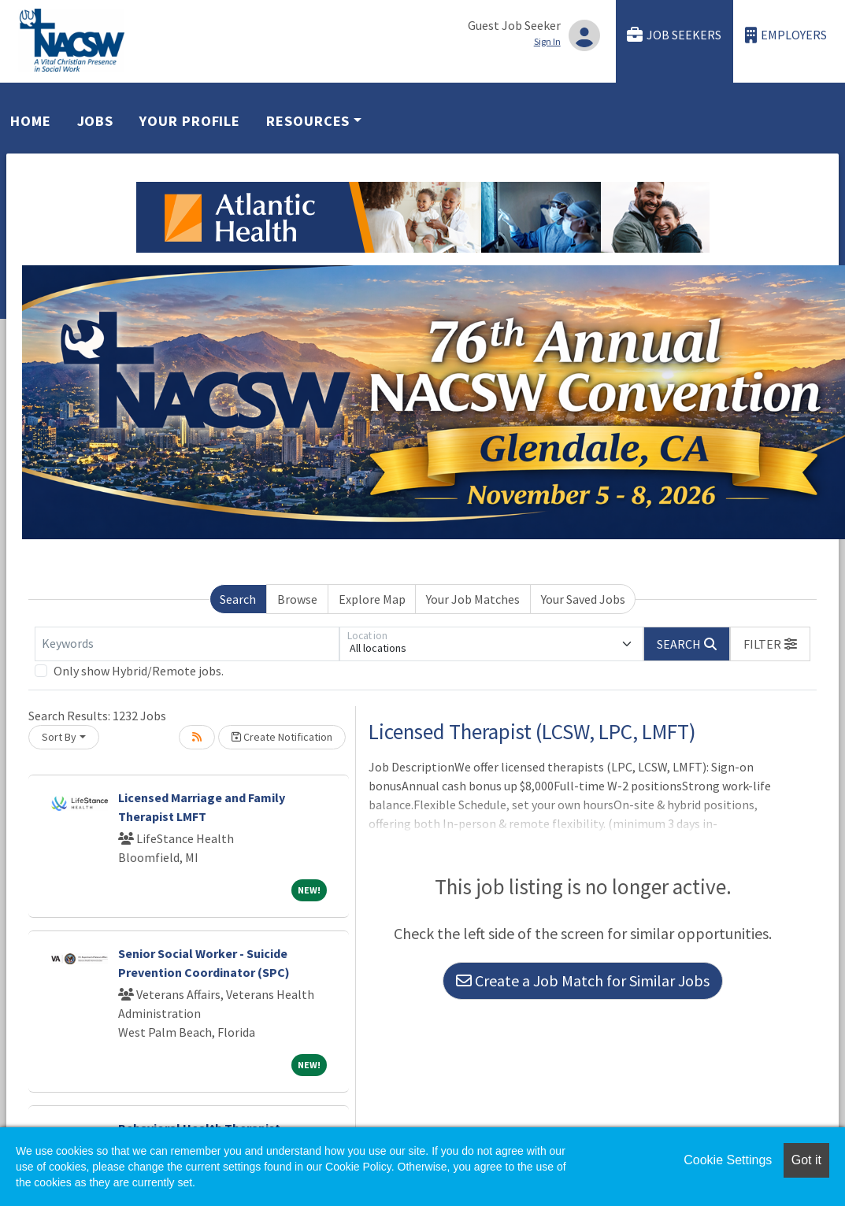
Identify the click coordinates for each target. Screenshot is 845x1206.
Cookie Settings (728, 1160)
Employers (786, 35)
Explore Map (372, 599)
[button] (770, 644)
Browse (297, 599)
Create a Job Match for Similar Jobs (583, 980)
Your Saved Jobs (583, 599)
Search (238, 599)
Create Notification (282, 737)
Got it (806, 1160)
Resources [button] (308, 121)
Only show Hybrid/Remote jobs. (139, 671)
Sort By (59, 737)
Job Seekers (674, 35)
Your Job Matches (473, 599)
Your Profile (189, 121)
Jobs (95, 121)
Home (30, 121)
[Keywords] (187, 644)
